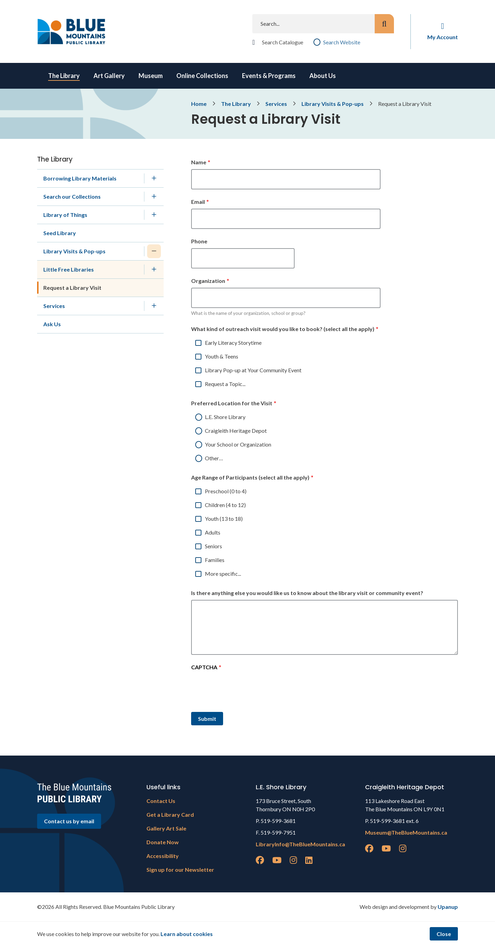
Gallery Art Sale (166, 828)
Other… (214, 458)
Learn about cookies (187, 934)
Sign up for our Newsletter (180, 869)
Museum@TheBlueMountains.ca (406, 832)
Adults (212, 532)
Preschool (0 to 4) (225, 491)
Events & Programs (269, 75)
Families (214, 560)
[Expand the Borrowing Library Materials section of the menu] (154, 178)
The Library (64, 75)
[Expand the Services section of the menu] (154, 306)
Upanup (448, 906)
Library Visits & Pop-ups (332, 103)
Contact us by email (69, 821)
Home (199, 103)
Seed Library (59, 233)
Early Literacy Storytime (233, 342)
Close (444, 934)
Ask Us (52, 324)
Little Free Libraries (68, 269)
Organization (208, 280)
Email (198, 201)
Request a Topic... (225, 384)
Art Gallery (109, 75)
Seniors (213, 546)
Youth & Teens (221, 356)
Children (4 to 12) (225, 505)
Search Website (341, 42)
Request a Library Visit (72, 287)
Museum (151, 75)
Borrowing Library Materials (80, 178)
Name (198, 162)
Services (276, 103)
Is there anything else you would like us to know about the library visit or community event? (307, 593)
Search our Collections (72, 196)
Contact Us (160, 801)
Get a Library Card (170, 814)
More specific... (223, 573)
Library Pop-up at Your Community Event (253, 370)
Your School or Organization (238, 444)
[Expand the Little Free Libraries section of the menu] (154, 269)
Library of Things (65, 214)
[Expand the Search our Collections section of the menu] (154, 197)
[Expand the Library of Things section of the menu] (154, 215)
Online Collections (202, 75)
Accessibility (162, 855)
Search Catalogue (282, 42)
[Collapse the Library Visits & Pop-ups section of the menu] (154, 251)
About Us (322, 75)
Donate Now (162, 842)
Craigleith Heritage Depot (236, 430)
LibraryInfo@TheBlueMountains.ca (300, 844)
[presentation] (243, 690)
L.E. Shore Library (225, 417)
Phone (199, 241)
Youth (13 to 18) (224, 518)
